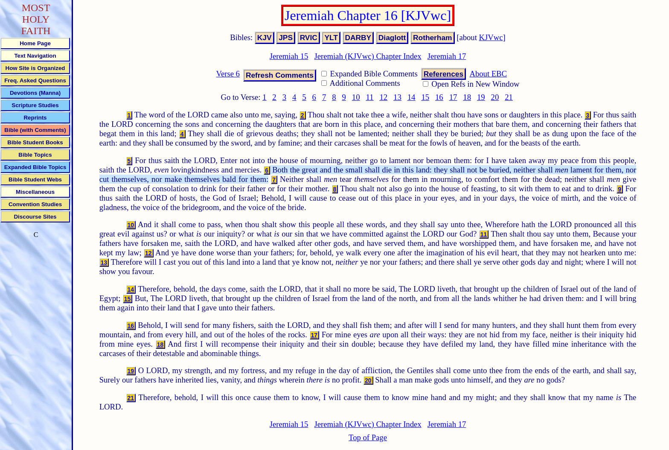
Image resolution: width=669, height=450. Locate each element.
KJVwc (491, 37)
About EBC (488, 73)
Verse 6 (227, 73)
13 (397, 97)
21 (509, 97)
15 (425, 97)
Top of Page (368, 437)
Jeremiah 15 (289, 56)
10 (356, 97)
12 (383, 97)
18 (467, 97)
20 (495, 97)
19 (481, 97)
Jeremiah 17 (447, 56)
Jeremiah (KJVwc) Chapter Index (367, 56)
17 (453, 97)
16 (439, 97)
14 (411, 97)
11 (370, 97)
